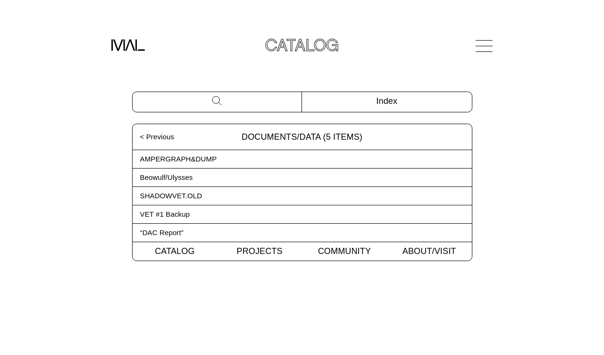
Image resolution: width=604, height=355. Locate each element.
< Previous (157, 137)
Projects (260, 251)
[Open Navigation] (484, 45)
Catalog (174, 251)
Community (344, 251)
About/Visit (429, 251)
